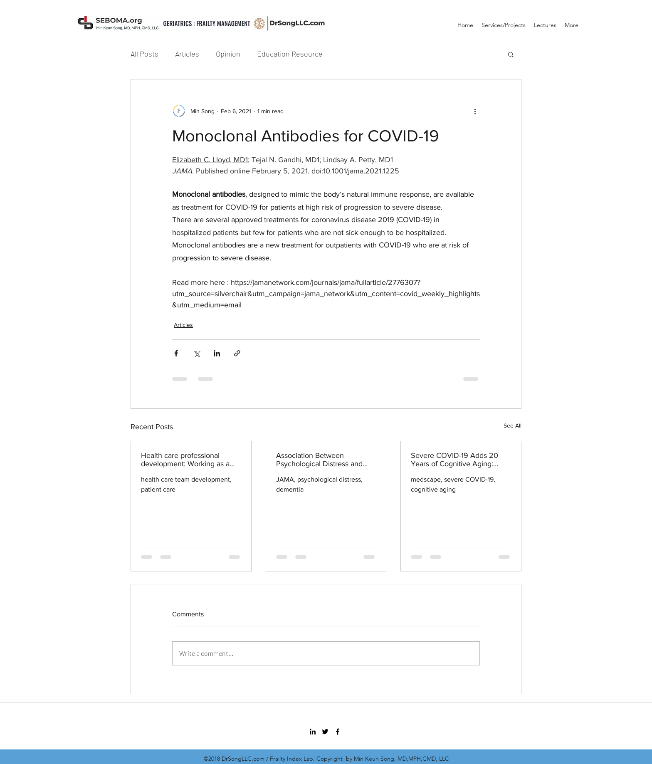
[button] (511, 54)
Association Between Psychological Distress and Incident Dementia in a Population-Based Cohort (319, 459)
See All (512, 425)
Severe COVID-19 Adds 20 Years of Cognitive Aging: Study (454, 459)
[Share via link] (237, 353)
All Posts (144, 53)
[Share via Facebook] (176, 353)
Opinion (228, 53)
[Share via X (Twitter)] (196, 353)
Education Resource (290, 53)
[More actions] (475, 111)
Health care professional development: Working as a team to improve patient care (188, 459)
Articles (187, 53)
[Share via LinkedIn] (217, 353)
